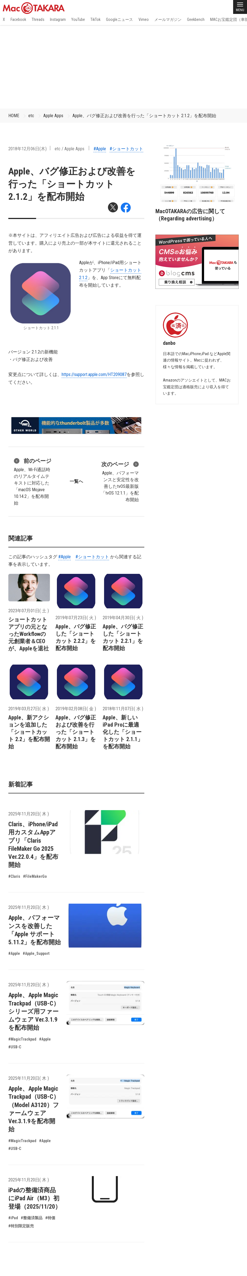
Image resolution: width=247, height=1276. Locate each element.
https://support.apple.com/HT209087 (94, 374)
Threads (38, 19)
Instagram (58, 19)
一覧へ (76, 481)
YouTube (78, 19)
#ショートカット (126, 148)
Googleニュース (119, 19)
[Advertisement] (123, 67)
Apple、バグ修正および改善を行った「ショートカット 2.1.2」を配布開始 (144, 115)
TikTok (95, 19)
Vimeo (143, 19)
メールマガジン (168, 19)
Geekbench (196, 19)
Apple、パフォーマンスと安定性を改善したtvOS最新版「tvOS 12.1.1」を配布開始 (120, 481)
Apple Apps (53, 115)
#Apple (100, 148)
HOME (13, 115)
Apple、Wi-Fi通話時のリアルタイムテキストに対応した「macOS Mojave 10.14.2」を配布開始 (32, 481)
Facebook (18, 19)
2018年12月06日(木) (27, 148)
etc (31, 115)
